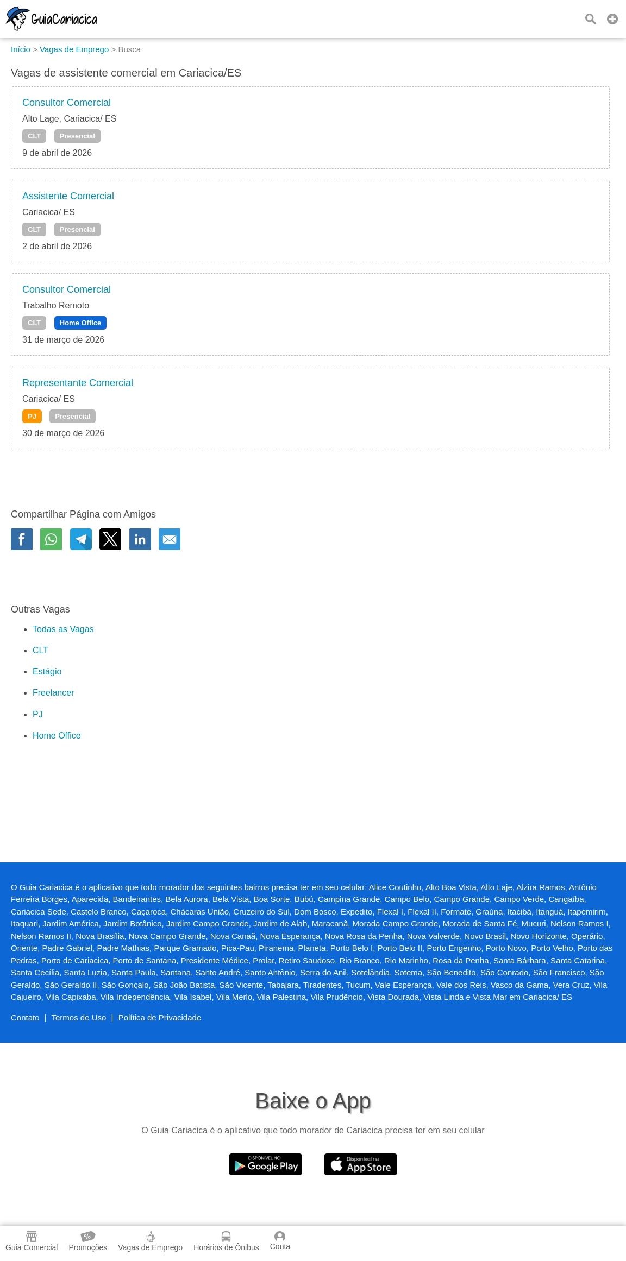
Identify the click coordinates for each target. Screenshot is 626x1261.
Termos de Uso (79, 1017)
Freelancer (53, 692)
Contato (25, 1017)
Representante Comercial (77, 382)
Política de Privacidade (160, 1017)
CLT (34, 136)
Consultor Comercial (66, 102)
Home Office (81, 323)
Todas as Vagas (63, 629)
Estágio (47, 671)
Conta (280, 1241)
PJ (32, 416)
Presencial (77, 136)
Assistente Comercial (68, 196)
